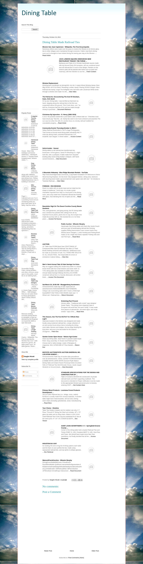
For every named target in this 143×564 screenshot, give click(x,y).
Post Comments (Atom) (76, 558)
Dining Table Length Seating (33, 328)
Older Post (95, 551)
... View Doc (64, 257)
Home (72, 551)
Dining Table (39, 13)
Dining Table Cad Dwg (34, 259)
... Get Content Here (78, 385)
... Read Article (61, 123)
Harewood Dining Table (34, 141)
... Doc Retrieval (48, 452)
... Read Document (75, 471)
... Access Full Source (54, 219)
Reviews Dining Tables (34, 235)
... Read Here (79, 311)
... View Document (60, 159)
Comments (27, 376)
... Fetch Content (90, 71)
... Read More (75, 237)
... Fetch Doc (54, 331)
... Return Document (66, 295)
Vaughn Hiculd (29, 356)
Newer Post (48, 551)
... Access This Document (55, 277)
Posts (25, 372)
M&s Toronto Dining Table (33, 187)
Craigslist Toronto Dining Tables (34, 119)
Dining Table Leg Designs (34, 281)
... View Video (71, 92)
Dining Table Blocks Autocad (34, 305)
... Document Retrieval (63, 109)
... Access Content (75, 136)
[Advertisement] (71, 20)
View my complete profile (30, 359)
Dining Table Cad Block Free (34, 210)
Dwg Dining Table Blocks (33, 166)
